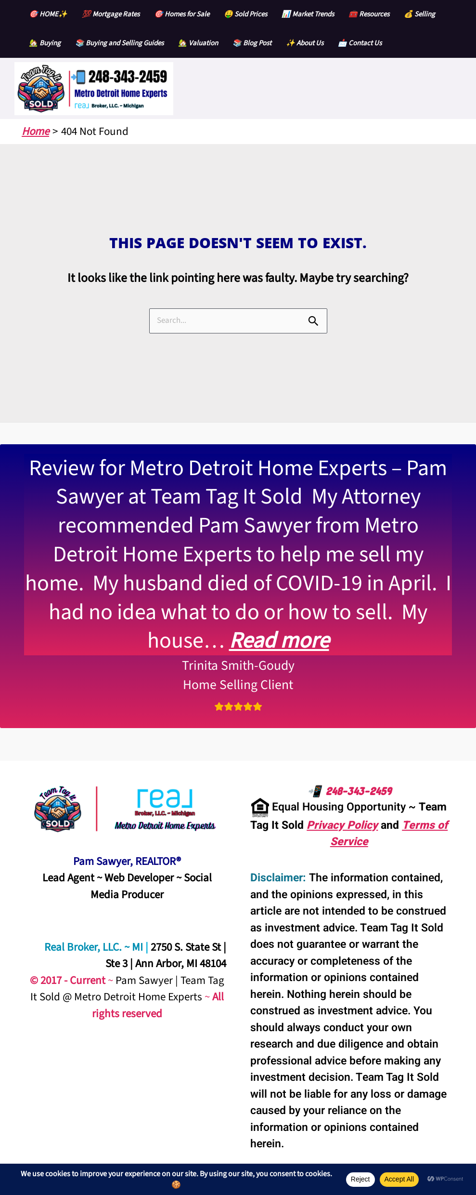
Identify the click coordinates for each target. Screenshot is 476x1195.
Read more (279, 640)
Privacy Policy (342, 825)
